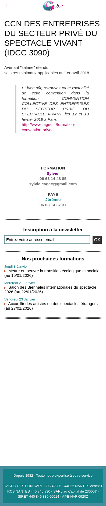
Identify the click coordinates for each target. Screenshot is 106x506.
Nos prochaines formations (53, 258)
